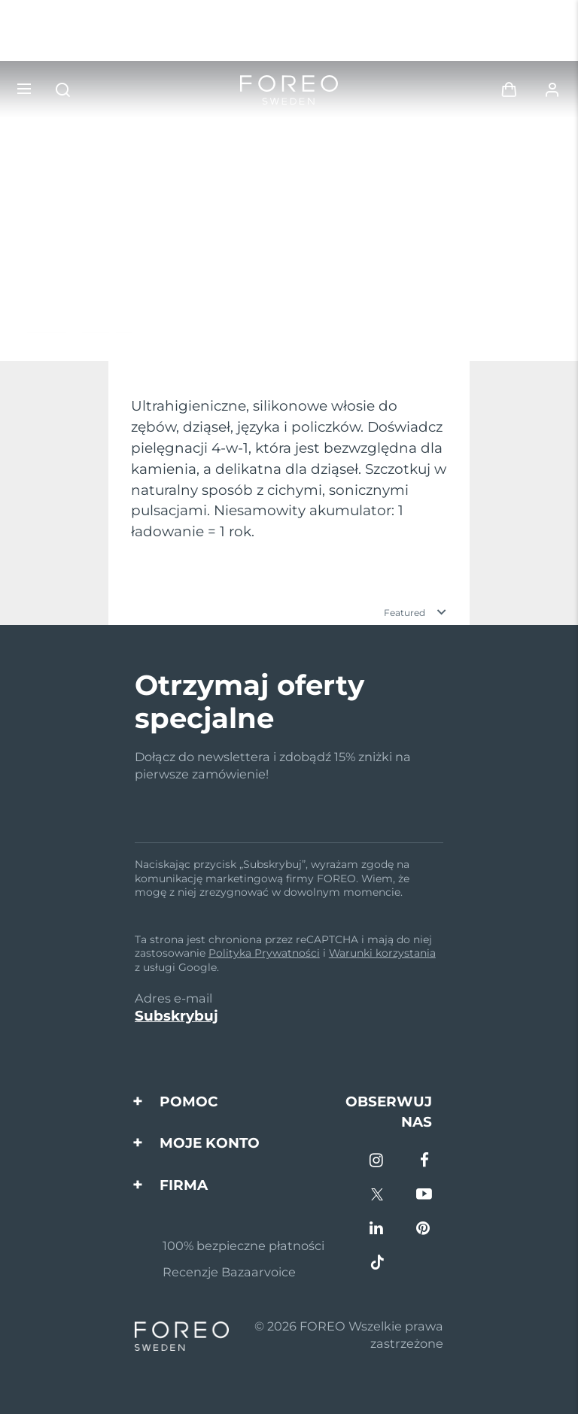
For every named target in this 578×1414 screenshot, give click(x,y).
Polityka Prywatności (264, 953)
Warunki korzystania (382, 953)
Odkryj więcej (82, 323)
